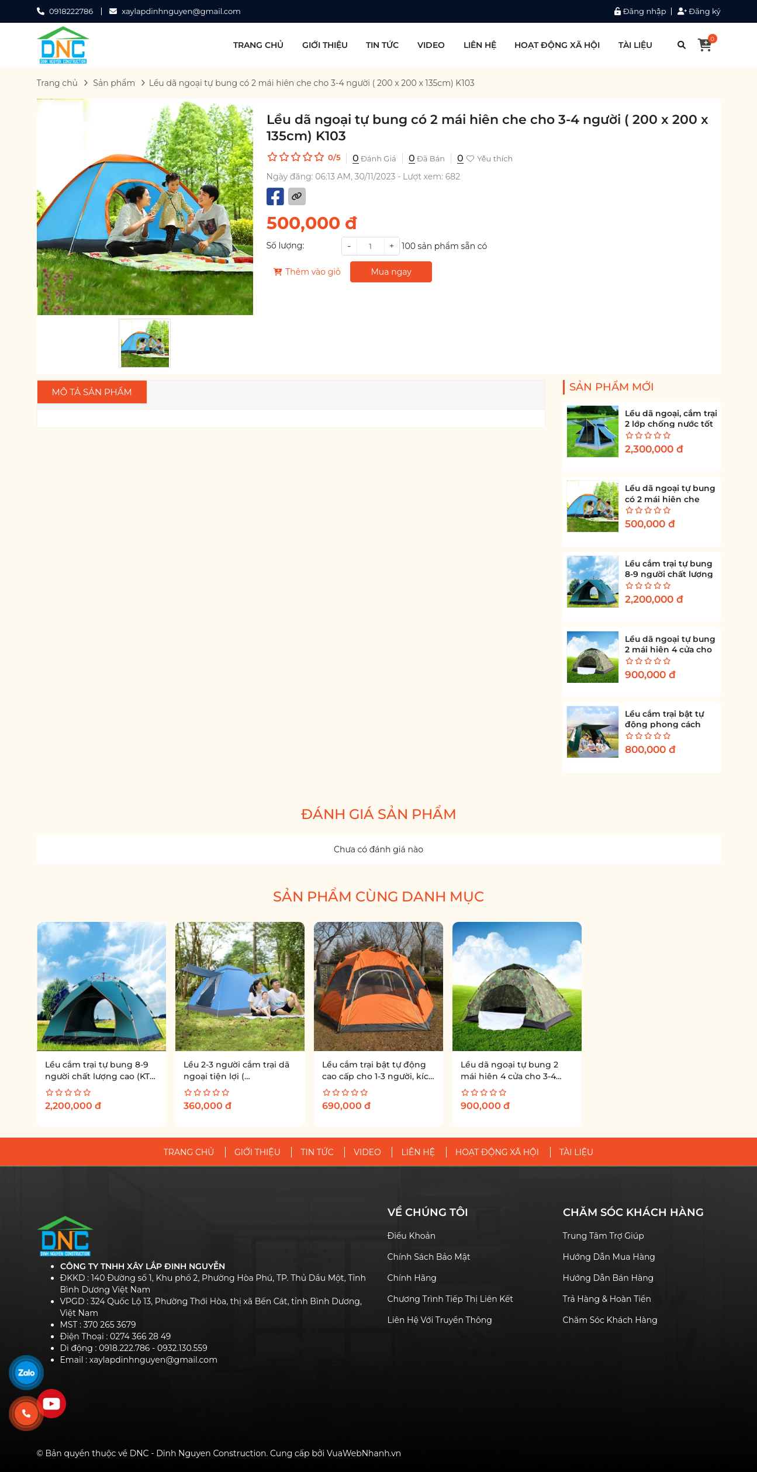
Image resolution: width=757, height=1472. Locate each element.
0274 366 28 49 (140, 1336)
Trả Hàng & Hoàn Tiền (607, 1299)
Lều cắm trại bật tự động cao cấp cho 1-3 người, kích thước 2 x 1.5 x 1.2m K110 (378, 1076)
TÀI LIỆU (635, 45)
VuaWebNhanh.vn (364, 1453)
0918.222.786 (124, 1348)
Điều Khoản (412, 1236)
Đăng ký (699, 11)
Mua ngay (391, 272)
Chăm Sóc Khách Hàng (610, 1320)
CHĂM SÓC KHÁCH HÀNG (633, 1213)
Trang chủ (57, 83)
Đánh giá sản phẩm (379, 814)
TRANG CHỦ (258, 45)
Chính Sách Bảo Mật (429, 1257)
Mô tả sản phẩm (92, 392)
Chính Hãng (412, 1278)
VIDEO (431, 45)
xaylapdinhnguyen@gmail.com (181, 11)
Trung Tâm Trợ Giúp (603, 1236)
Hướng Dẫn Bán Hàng (608, 1278)
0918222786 (71, 11)
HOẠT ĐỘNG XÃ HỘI (557, 45)
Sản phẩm (114, 83)
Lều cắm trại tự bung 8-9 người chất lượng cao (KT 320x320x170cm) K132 (97, 1076)
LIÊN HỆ (480, 45)
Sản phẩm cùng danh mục (378, 896)
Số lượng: (286, 245)
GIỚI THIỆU (325, 45)
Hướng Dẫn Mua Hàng (609, 1257)
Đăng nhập (640, 11)
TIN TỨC (382, 45)
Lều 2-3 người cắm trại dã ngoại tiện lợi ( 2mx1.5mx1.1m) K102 (236, 1076)
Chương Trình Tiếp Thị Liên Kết (451, 1299)
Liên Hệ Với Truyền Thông (440, 1320)
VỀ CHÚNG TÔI (428, 1213)
